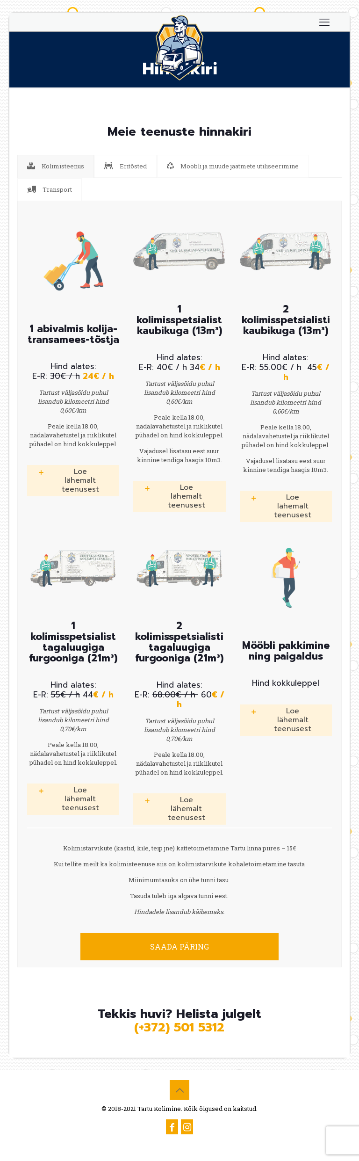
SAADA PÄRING (179, 946)
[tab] (55, 166)
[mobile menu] (324, 22)
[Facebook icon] (172, 1127)
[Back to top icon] (179, 1090)
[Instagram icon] (187, 1127)
